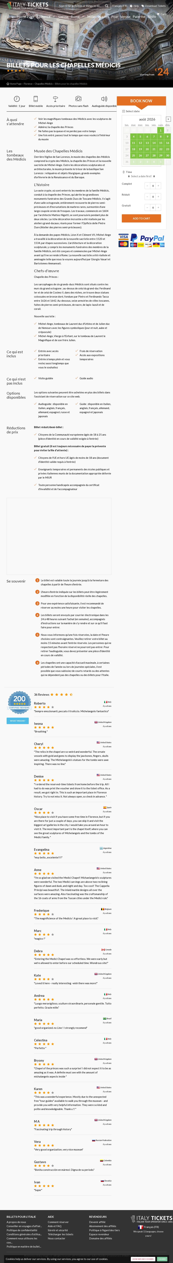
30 (167, 155)
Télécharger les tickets (60, 1234)
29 (160, 155)
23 (167, 149)
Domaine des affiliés (100, 1238)
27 (147, 155)
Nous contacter (56, 1238)
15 (160, 142)
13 (147, 142)
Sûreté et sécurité (58, 1230)
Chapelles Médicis (44, 83)
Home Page (26, 17)
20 (147, 149)
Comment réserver (58, 1222)
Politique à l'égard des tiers (104, 1230)
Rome (78, 17)
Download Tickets (153, 5)
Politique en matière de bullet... (24, 1246)
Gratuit (141, 207)
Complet (141, 185)
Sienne (63, 17)
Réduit (141, 196)
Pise (114, 17)
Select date (131, 111)
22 (160, 149)
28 (153, 155)
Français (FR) (119, 5)
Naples (103, 17)
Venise (125, 17)
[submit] (141, 218)
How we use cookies (143, 1259)
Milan (91, 17)
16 (167, 142)
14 (153, 142)
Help (134, 5)
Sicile (152, 17)
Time (127, 172)
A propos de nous (16, 1222)
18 (133, 149)
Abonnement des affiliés (102, 1226)
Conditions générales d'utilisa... (24, 1234)
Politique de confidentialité (22, 1230)
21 (153, 149)
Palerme (139, 17)
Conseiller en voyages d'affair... (24, 1226)
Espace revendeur (99, 1234)
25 (133, 155)
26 (140, 155)
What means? (17, 721)
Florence (46, 17)
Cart (161, 14)
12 (140, 142)
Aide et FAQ (54, 1226)
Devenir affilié (97, 1222)
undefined (168, 119)
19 (140, 149)
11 (133, 142)
